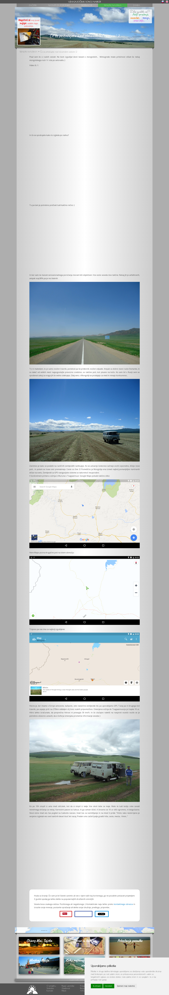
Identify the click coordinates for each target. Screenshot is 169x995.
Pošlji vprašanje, (140, 14)
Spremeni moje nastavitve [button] (126, 986)
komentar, (134, 18)
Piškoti (64, 990)
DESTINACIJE (86, 5)
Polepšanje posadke (129, 940)
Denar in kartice (84, 940)
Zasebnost (66, 988)
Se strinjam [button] (97, 986)
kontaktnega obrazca (123, 904)
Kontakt (50, 990)
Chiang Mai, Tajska (39, 940)
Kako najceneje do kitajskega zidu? (84, 963)
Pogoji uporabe (68, 986)
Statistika (50, 988)
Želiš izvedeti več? (140, 11)
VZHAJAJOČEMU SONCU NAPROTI (84, 2)
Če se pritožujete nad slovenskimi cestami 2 (58, 52)
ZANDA (136, 5)
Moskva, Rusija (39, 960)
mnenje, (145, 17)
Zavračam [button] (108, 986)
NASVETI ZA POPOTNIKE (59, 5)
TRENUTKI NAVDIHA (112, 5)
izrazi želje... (139, 20)
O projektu (51, 986)
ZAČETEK (33, 5)
